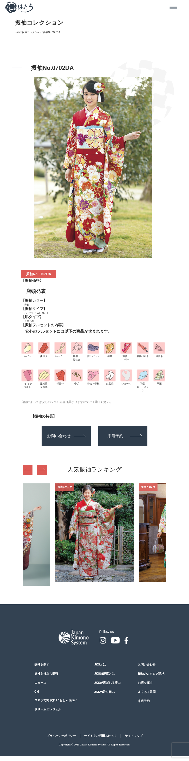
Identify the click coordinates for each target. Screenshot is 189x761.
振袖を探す (41, 664)
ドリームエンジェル (47, 709)
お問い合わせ (66, 436)
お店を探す (145, 683)
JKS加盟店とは (104, 673)
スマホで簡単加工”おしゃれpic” (55, 700)
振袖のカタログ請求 (151, 673)
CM (36, 691)
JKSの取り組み (104, 692)
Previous (27, 470)
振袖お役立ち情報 (46, 673)
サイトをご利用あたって (100, 736)
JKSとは (100, 664)
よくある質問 (147, 692)
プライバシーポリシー (61, 736)
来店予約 (125, 436)
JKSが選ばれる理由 (107, 683)
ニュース (40, 683)
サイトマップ (133, 736)
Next (42, 470)
